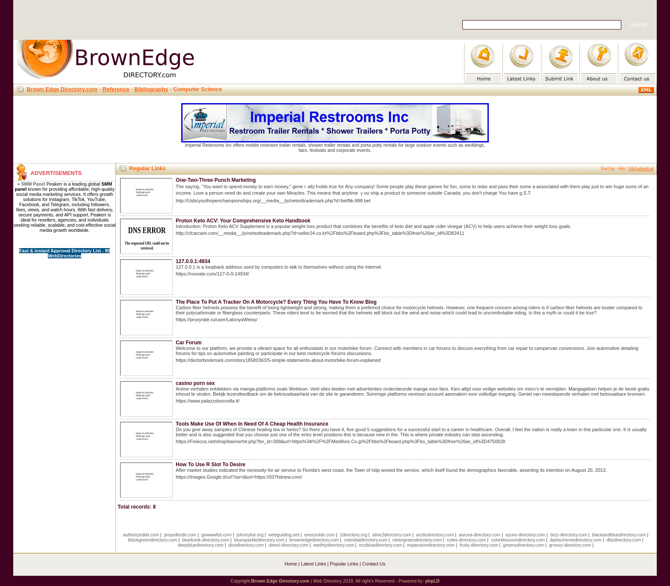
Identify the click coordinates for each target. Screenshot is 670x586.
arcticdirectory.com (435, 534)
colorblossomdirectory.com (518, 539)
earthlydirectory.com (333, 545)
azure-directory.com (525, 534)
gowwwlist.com (216, 534)
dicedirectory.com (246, 545)
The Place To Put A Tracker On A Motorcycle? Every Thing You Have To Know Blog (276, 302)
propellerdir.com (180, 534)
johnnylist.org (250, 534)
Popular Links (344, 563)
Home (291, 563)
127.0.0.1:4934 (193, 261)
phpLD (432, 580)
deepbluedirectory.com (200, 545)
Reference (116, 89)
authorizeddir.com (141, 534)
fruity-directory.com (479, 545)
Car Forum (189, 343)
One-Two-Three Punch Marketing (216, 180)
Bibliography (151, 89)
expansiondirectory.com (431, 545)
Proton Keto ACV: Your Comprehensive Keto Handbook (243, 221)
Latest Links (313, 563)
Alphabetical (641, 168)
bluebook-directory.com (205, 539)
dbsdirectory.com (624, 539)
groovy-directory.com (570, 545)
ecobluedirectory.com (380, 545)
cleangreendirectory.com (417, 539)
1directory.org (353, 534)
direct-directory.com (289, 545)
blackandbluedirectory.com (619, 534)
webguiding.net (283, 534)
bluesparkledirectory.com (259, 539)
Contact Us (373, 563)
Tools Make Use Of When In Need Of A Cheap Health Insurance (252, 424)
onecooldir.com (319, 534)
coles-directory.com (466, 539)
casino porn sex (195, 383)
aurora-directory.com (480, 534)
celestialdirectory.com (366, 539)
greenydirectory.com (523, 545)
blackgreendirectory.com (152, 539)
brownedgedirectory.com (314, 539)
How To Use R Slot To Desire (210, 465)
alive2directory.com (391, 534)
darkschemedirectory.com (576, 539)
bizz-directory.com (568, 534)
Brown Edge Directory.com (61, 89)
